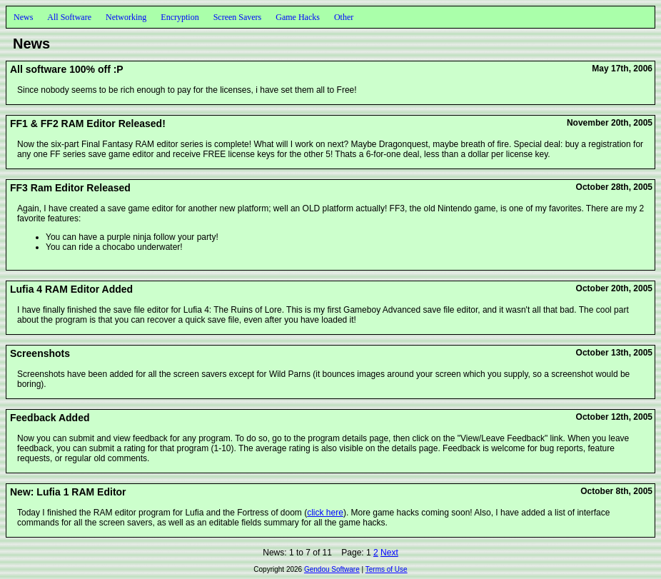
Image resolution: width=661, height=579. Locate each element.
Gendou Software (332, 569)
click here (325, 513)
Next (389, 553)
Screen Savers (237, 17)
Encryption (179, 17)
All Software (69, 17)
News (23, 17)
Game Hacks (298, 17)
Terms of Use (386, 569)
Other (343, 17)
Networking (126, 17)
